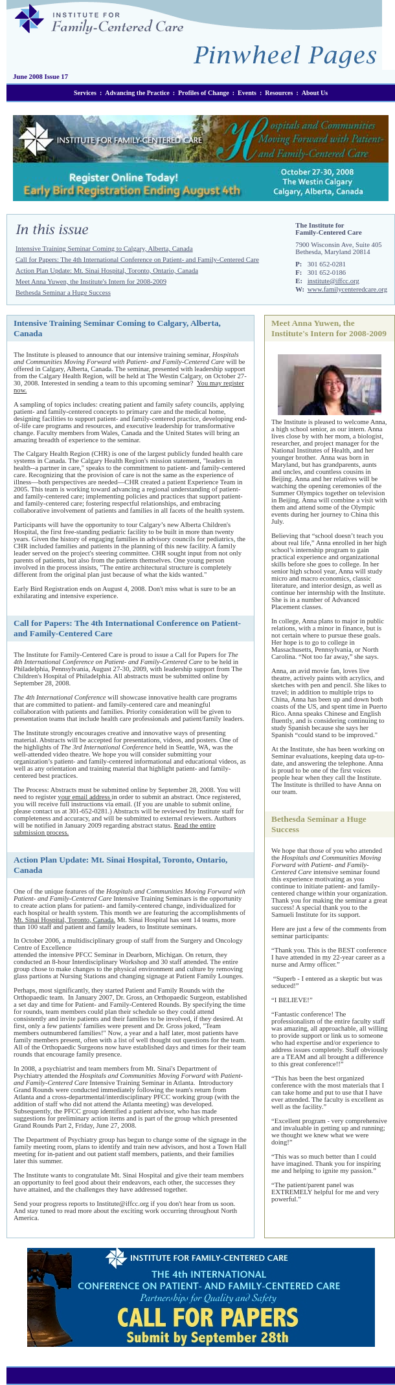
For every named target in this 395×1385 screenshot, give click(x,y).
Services (85, 92)
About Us (315, 92)
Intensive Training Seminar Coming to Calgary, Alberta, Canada (104, 248)
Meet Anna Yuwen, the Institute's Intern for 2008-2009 (91, 281)
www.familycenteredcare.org (347, 289)
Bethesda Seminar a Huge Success (63, 292)
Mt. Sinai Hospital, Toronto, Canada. (64, 919)
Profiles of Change (203, 92)
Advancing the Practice (137, 92)
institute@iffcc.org (333, 281)
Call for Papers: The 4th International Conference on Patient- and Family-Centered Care (137, 259)
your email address (84, 796)
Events (247, 92)
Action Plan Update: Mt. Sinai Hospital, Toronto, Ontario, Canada (107, 270)
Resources (279, 92)
